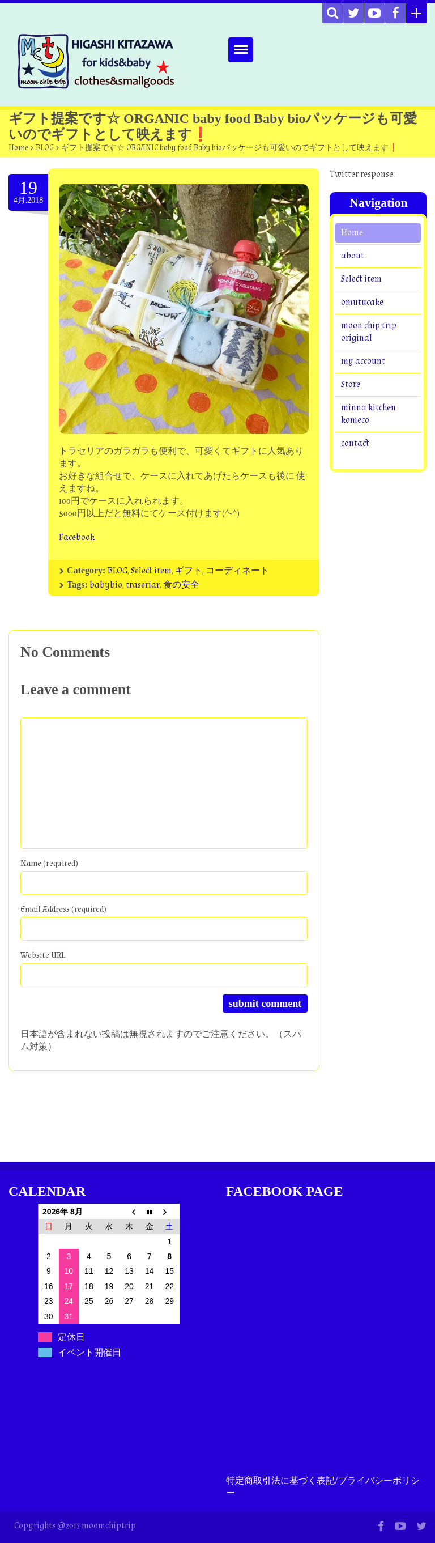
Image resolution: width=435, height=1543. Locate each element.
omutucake (362, 302)
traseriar (143, 585)
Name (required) (49, 863)
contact (355, 443)
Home (18, 148)
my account (363, 361)
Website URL (42, 955)
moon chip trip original (368, 332)
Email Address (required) (63, 909)
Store (350, 384)
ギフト (188, 571)
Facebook (77, 537)
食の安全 (181, 585)
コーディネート (237, 571)
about (352, 256)
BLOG (45, 148)
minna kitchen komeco (368, 414)
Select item (151, 571)
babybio (105, 585)
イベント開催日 (89, 1352)
